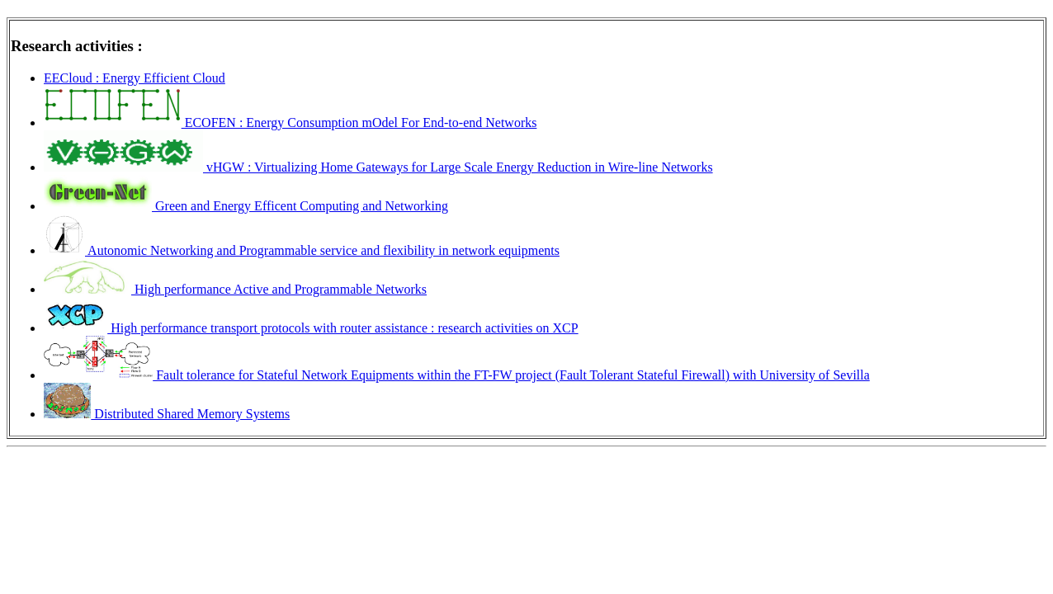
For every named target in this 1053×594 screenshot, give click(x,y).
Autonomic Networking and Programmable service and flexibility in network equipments (302, 250)
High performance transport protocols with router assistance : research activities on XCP (311, 328)
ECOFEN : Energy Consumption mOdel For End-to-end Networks (290, 123)
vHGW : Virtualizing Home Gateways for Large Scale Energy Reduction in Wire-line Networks (378, 167)
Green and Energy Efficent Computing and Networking (246, 206)
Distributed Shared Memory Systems (167, 414)
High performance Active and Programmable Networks (235, 289)
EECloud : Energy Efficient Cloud (134, 78)
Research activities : (77, 45)
